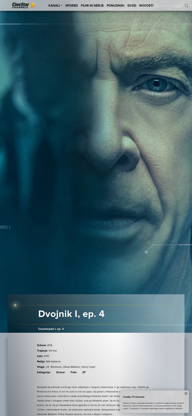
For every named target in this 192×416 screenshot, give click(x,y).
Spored (71, 6)
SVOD (131, 6)
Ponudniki (115, 6)
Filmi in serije (92, 6)
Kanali (55, 6)
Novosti (146, 6)
